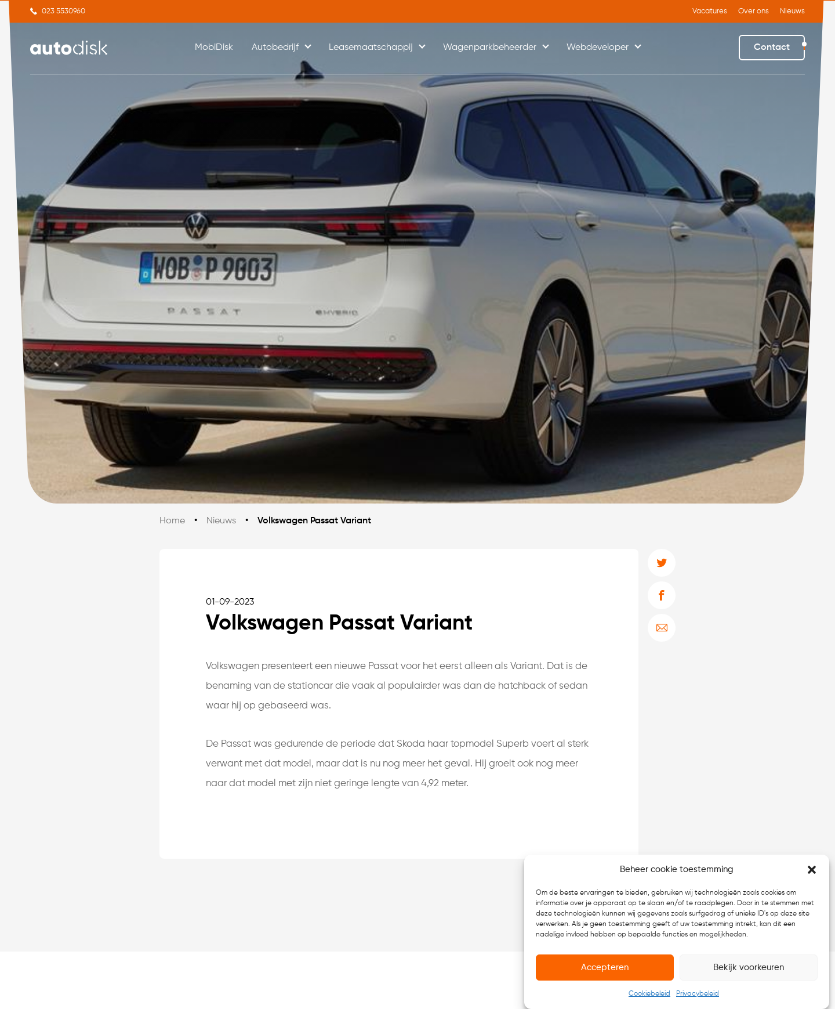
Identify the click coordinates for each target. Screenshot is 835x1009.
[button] (812, 870)
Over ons (753, 11)
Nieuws (792, 11)
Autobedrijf (275, 47)
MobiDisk (214, 47)
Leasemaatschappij (371, 47)
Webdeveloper (598, 47)
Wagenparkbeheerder (489, 47)
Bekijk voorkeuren (748, 967)
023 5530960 (63, 11)
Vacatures (709, 11)
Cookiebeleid (649, 993)
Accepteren (605, 967)
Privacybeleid (697, 993)
